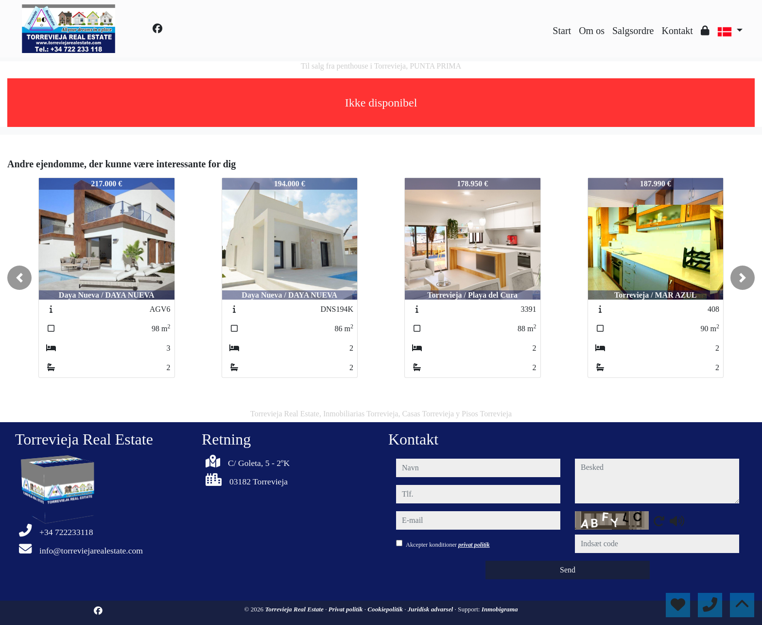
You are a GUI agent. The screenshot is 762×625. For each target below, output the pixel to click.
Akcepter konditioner (448, 544)
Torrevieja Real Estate (295, 609)
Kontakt (677, 30)
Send (567, 570)
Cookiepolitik (385, 609)
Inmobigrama (500, 609)
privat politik (474, 544)
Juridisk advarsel (431, 609)
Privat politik (346, 609)
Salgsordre (633, 30)
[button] (19, 278)
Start (562, 30)
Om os (592, 30)
